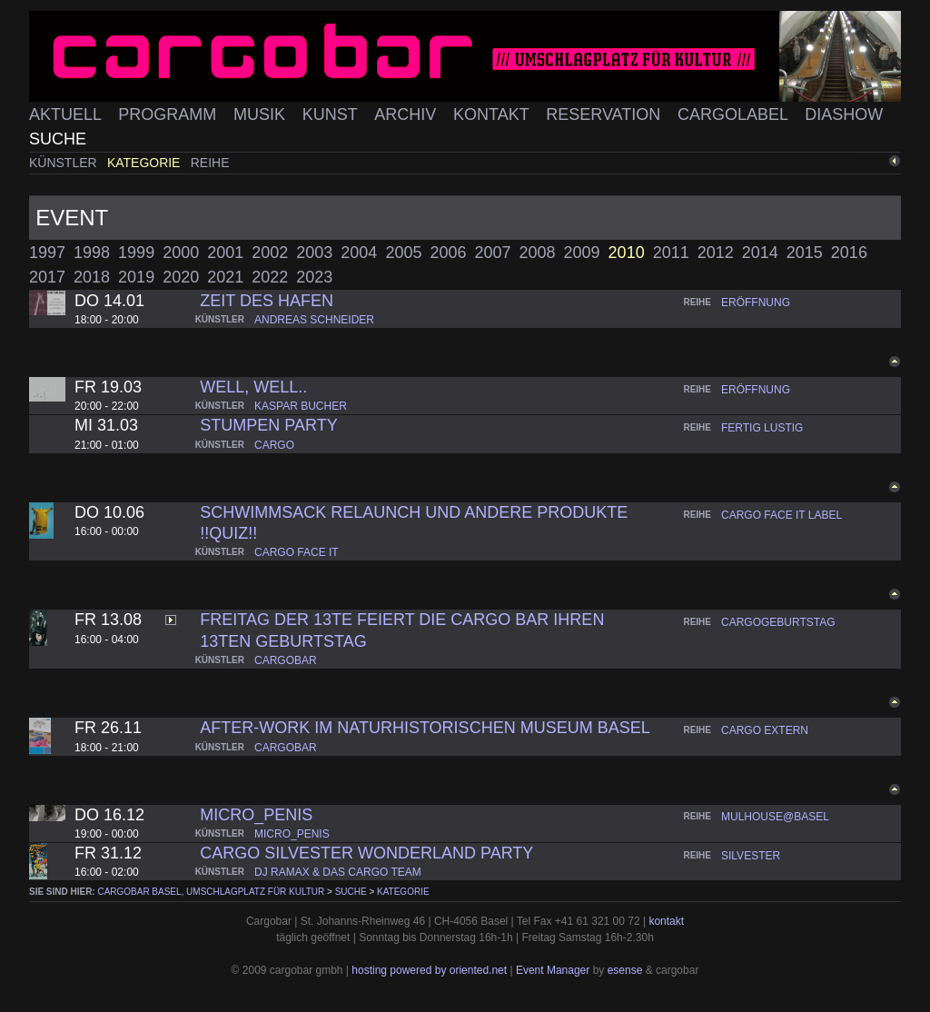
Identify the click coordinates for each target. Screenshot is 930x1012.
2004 (359, 252)
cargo (274, 445)
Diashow (844, 114)
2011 (671, 252)
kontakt (666, 921)
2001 (225, 252)
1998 (92, 252)
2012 (716, 252)
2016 (849, 252)
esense (625, 970)
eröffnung (755, 302)
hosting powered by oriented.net (429, 970)
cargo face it (296, 552)
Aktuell (67, 114)
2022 (270, 277)
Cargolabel (735, 114)
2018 (92, 277)
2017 (47, 277)
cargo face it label (781, 515)
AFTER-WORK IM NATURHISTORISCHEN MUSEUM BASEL (424, 728)
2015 (805, 252)
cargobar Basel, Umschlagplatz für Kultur (210, 892)
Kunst (332, 114)
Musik (261, 114)
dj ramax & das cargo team (337, 872)
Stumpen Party (268, 425)
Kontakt (493, 114)
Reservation (605, 114)
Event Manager (552, 970)
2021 (225, 277)
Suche (57, 139)
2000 (181, 252)
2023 (314, 277)
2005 (403, 252)
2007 (492, 252)
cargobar (285, 660)
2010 (626, 252)
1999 (136, 252)
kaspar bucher (300, 406)
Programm (169, 114)
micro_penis (256, 815)
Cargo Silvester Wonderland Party (366, 853)
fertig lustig (762, 428)
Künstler (65, 162)
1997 (47, 252)
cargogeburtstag (778, 622)
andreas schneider (314, 319)
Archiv (407, 114)
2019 (136, 277)
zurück (871, 161)
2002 (270, 252)
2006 (448, 252)
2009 (582, 252)
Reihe (210, 162)
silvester (750, 855)
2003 (314, 252)
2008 (537, 252)
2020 (181, 277)
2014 (760, 252)
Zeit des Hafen (266, 301)
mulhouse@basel (775, 816)
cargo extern (764, 730)
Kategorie (145, 162)
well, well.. (253, 387)
